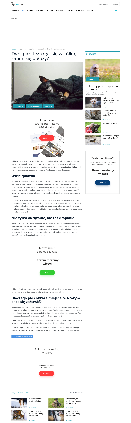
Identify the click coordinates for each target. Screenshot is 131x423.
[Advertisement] (68, 33)
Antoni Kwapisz (34, 106)
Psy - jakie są (19, 106)
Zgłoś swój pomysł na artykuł (22, 336)
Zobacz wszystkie (76, 393)
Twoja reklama (103, 4)
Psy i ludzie (93, 79)
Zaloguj (115, 4)
